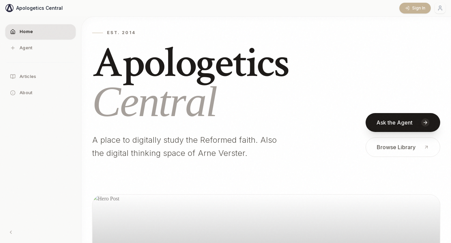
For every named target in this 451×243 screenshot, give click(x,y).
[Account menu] (440, 8)
